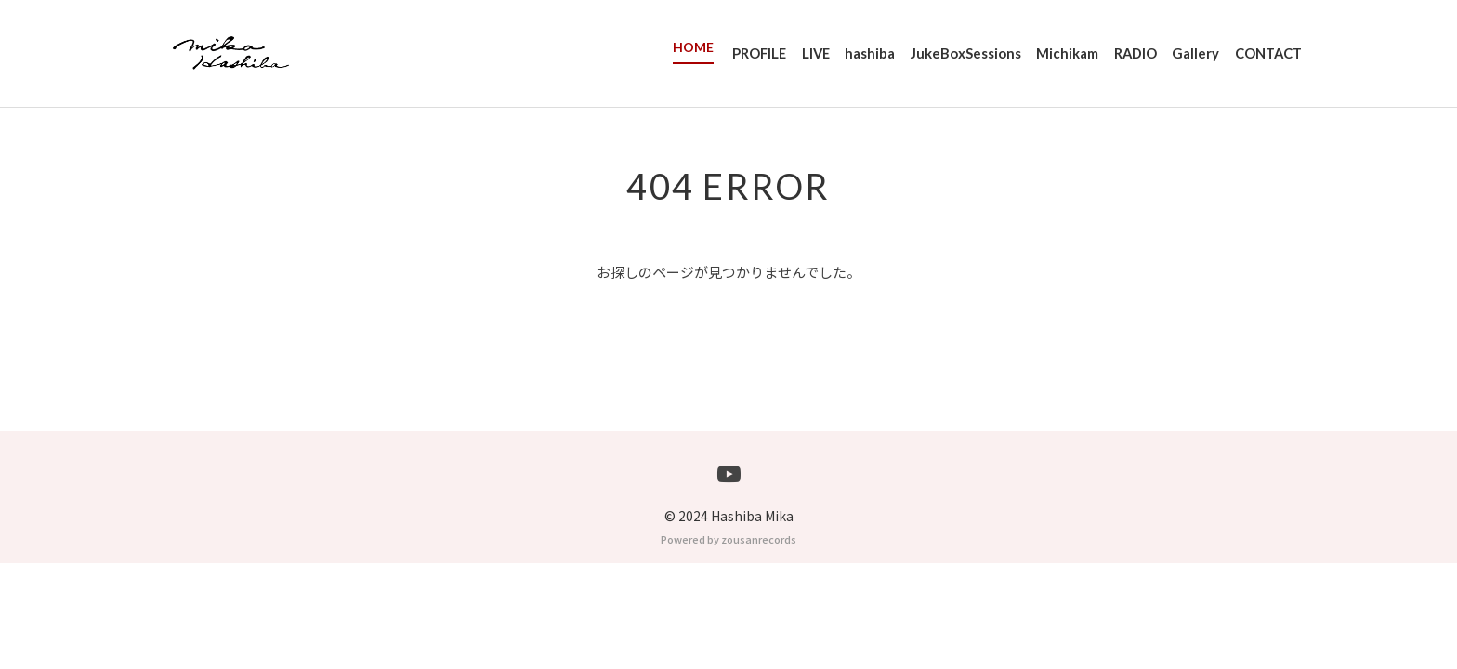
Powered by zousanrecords (728, 644)
